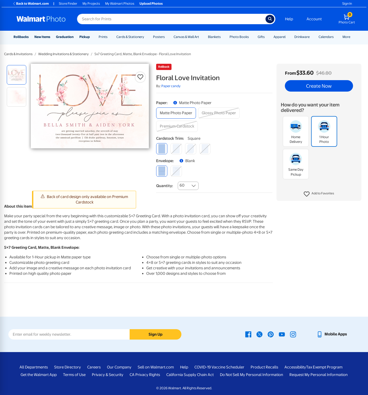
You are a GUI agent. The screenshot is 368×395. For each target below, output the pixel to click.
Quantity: (164, 185)
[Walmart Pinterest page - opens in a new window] (271, 334)
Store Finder (68, 3)
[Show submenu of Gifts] (267, 37)
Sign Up (155, 334)
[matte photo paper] (176, 113)
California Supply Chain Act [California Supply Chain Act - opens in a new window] (190, 374)
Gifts (261, 37)
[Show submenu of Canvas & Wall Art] (201, 37)
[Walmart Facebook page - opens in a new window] (248, 334)
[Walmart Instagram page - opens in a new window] (293, 334)
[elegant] (190, 148)
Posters (159, 37)
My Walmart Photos (119, 3)
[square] (161, 148)
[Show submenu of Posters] (167, 37)
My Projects (91, 3)
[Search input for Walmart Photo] (171, 19)
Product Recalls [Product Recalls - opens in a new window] (264, 367)
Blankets (214, 37)
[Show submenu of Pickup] (92, 37)
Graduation (65, 37)
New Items (42, 37)
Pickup (84, 37)
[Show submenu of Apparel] (287, 37)
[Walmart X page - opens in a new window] (259, 334)
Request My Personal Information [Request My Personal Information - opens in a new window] (318, 374)
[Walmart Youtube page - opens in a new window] (282, 334)
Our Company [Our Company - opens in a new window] (119, 367)
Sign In (347, 3)
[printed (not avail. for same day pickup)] (176, 171)
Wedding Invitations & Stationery (63, 54)
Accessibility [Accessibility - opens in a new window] (295, 367)
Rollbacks (21, 37)
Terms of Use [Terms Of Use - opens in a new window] (74, 374)
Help (289, 19)
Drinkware (302, 37)
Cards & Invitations (18, 54)
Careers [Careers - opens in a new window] (94, 367)
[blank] (161, 171)
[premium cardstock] (177, 126)
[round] (176, 148)
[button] (319, 194)
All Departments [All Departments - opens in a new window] (34, 367)
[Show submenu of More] (352, 37)
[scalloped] (205, 148)
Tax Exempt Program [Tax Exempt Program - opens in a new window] (324, 367)
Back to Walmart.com (30, 3)
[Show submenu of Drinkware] (312, 37)
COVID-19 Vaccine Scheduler (219, 367)
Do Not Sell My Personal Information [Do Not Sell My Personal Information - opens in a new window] (251, 374)
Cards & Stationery (130, 37)
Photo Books (239, 37)
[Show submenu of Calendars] (336, 37)
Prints (103, 37)
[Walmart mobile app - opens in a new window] (331, 334)
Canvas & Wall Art (186, 37)
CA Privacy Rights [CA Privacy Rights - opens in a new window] (145, 374)
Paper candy (171, 86)
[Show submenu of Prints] (109, 37)
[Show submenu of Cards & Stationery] (146, 37)
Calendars (326, 37)
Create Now (319, 86)
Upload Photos (151, 3)
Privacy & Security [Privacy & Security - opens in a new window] (107, 374)
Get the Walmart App (39, 374)
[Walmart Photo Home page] (41, 19)
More (346, 37)
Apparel (279, 37)
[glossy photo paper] (219, 113)
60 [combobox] (182, 185)
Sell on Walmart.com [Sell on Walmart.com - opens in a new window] (156, 367)
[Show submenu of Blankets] (223, 37)
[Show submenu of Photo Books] (251, 37)
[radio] (16, 75)
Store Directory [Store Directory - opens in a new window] (67, 367)
